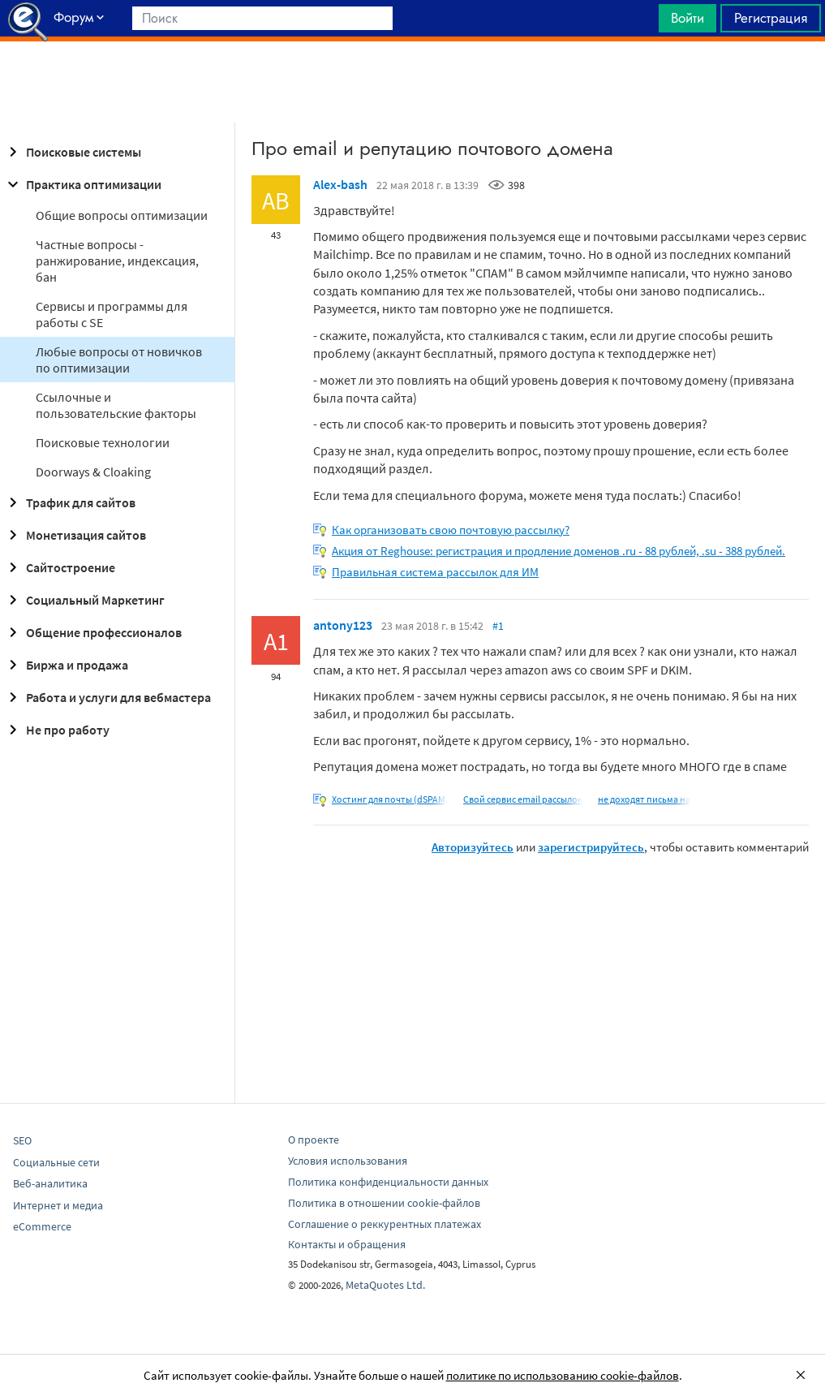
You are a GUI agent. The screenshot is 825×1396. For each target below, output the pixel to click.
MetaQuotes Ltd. (385, 1285)
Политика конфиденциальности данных (388, 1181)
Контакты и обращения (347, 1244)
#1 (498, 625)
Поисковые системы (72, 152)
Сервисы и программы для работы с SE (111, 314)
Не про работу (56, 729)
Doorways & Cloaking (93, 471)
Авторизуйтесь (472, 847)
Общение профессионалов (92, 632)
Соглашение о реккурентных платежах (384, 1224)
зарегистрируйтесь (591, 847)
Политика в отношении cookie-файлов (384, 1203)
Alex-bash (340, 184)
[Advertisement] (412, 82)
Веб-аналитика (50, 1183)
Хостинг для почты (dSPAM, (390, 799)
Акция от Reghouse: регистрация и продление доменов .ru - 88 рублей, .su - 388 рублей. (558, 550)
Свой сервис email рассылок (522, 799)
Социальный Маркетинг (84, 600)
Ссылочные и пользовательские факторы (116, 405)
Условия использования (347, 1160)
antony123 (342, 625)
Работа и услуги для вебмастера (107, 697)
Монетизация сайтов (74, 535)
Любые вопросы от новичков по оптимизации (119, 359)
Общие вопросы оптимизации (122, 215)
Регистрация (770, 18)
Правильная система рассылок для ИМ (435, 572)
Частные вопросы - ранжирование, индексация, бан (117, 260)
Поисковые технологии (103, 442)
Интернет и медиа (58, 1205)
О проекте (313, 1139)
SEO (22, 1140)
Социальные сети (56, 1162)
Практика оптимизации (82, 184)
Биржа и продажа (65, 664)
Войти (687, 18)
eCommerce (42, 1226)
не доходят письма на (644, 799)
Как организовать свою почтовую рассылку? (450, 529)
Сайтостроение (59, 567)
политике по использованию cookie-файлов (562, 1375)
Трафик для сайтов (69, 502)
